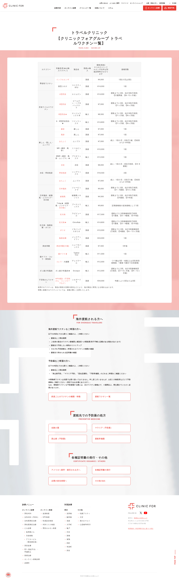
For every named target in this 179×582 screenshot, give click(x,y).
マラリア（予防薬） (103, 428)
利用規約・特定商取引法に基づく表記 (140, 528)
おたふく (62, 141)
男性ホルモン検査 (49, 528)
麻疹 (63, 129)
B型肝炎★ (63, 114)
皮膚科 (27, 563)
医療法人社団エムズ (140, 518)
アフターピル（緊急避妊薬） (32, 540)
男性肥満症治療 (30, 524)
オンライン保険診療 (32, 559)
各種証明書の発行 (103, 470)
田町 (68, 543)
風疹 (63, 135)
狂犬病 (63, 214)
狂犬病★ (62, 222)
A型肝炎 (62, 94)
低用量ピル (30, 532)
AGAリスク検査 (49, 524)
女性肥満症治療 (30, 521)
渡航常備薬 (100, 439)
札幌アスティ (85, 513)
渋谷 (68, 532)
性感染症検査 (48, 521)
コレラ (59, 262)
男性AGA (27, 513)
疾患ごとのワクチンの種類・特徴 (65, 396)
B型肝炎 (62, 104)
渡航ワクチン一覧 (103, 396)
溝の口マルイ (85, 521)
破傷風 (63, 197)
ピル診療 (27, 528)
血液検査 (46, 513)
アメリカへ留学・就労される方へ (65, 470)
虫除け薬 (55, 428)
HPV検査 (46, 517)
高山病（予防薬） (59, 439)
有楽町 (69, 547)
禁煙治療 (27, 555)
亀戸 (68, 528)
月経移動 (29, 536)
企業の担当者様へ (59, 481)
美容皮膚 (27, 545)
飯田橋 (69, 517)
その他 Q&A (100, 481)
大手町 (69, 524)
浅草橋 (69, 513)
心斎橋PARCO (85, 524)
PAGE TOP (175, 560)
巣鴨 (68, 539)
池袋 (68, 521)
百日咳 (62, 208)
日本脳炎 (62, 189)
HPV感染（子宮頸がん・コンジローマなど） (62, 281)
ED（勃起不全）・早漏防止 (31, 550)
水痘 (63, 165)
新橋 (68, 536)
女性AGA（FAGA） (31, 517)
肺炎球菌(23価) (63, 246)
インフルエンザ (62, 80)
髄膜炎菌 (62, 238)
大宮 (81, 517)
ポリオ (63, 230)
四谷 (68, 550)
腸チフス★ (62, 254)
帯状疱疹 (62, 173)
